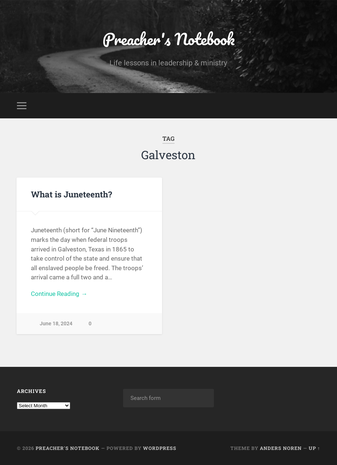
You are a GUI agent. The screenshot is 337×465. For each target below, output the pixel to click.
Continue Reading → (59, 293)
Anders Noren (281, 448)
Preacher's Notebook (168, 39)
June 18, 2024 (56, 324)
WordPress (159, 448)
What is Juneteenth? (71, 194)
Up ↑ (314, 448)
